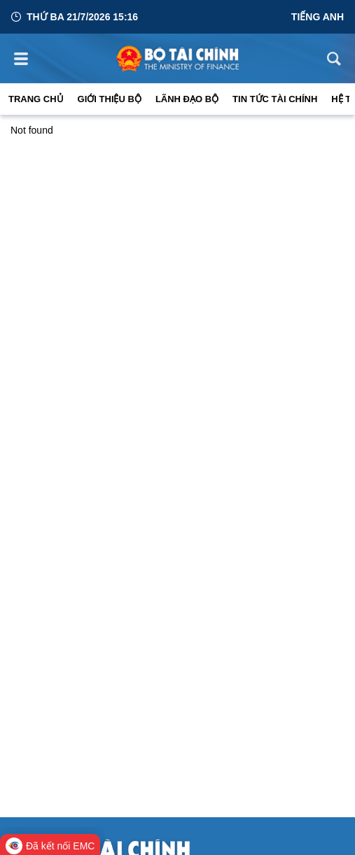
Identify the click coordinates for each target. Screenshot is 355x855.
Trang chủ (36, 99)
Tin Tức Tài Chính (274, 99)
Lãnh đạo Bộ (186, 99)
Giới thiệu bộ (109, 99)
